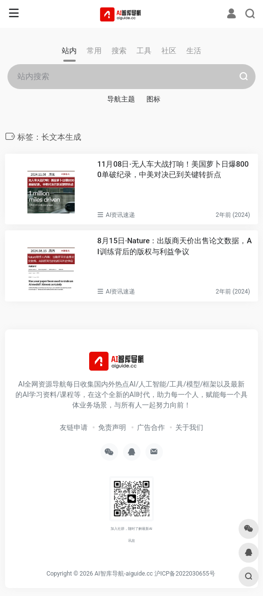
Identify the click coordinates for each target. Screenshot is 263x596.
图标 (153, 99)
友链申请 (74, 427)
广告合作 (151, 427)
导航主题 (121, 99)
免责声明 (112, 427)
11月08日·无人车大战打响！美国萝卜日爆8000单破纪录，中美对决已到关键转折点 (173, 169)
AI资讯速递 (120, 214)
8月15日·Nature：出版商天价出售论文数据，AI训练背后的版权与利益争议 (174, 246)
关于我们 (189, 427)
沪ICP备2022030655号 (184, 573)
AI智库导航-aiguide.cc (124, 573)
